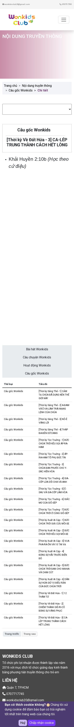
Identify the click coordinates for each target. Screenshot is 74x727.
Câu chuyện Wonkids (37, 357)
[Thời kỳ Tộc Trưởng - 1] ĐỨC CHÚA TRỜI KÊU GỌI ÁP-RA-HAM (54, 443)
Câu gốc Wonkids (21, 90)
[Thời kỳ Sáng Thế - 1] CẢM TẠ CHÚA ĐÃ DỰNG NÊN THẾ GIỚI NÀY (54, 395)
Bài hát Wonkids (37, 349)
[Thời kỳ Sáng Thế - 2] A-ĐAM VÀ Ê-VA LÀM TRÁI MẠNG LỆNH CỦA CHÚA (54, 409)
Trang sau (30, 633)
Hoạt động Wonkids (37, 365)
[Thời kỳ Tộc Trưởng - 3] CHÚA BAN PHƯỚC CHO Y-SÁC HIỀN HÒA (53, 468)
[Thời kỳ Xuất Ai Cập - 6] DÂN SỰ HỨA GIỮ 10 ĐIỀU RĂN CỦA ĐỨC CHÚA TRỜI (54, 583)
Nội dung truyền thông (37, 86)
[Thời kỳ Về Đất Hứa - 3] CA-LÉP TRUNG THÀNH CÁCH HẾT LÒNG (53, 621)
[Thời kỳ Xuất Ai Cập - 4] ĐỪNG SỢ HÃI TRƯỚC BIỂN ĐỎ (53, 555)
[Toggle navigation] (63, 20)
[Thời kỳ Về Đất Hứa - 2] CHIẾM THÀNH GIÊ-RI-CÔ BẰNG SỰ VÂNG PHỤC (52, 607)
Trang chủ (10, 86)
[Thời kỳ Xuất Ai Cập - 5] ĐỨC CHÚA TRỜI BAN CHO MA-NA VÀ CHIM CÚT (54, 569)
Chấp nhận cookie (41, 723)
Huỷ (22, 723)
